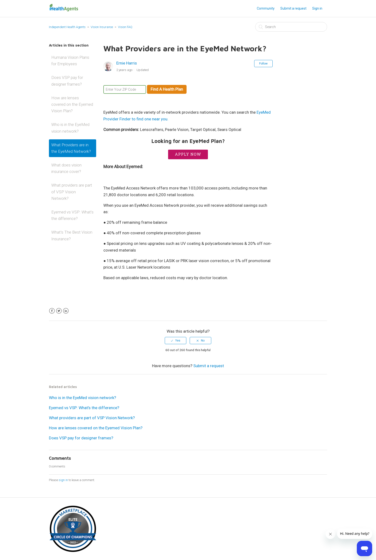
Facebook (52, 311)
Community (266, 8)
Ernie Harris (126, 63)
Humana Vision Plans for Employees (70, 60)
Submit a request (293, 8)
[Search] (291, 27)
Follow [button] (263, 63)
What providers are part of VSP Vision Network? (71, 191)
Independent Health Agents (67, 27)
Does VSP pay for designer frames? (67, 80)
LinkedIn (66, 311)
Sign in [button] (317, 8)
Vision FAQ (125, 27)
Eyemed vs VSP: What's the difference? (72, 215)
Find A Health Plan (167, 89)
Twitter (59, 311)
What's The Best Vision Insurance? (71, 235)
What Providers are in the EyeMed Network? (71, 148)
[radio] (175, 340)
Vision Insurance (102, 27)
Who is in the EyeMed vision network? (70, 127)
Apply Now (188, 154)
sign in (63, 480)
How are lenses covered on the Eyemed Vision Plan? (72, 104)
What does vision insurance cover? (66, 168)
